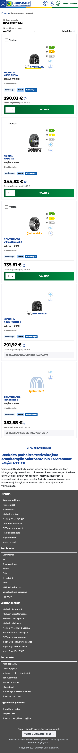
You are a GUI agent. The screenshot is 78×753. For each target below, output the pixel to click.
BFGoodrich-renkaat (13, 528)
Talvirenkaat (9, 509)
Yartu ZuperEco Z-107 (13, 651)
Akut (5, 582)
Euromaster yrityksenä (39, 742)
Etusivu (12, 739)
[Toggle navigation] (3, 3)
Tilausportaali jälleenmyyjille (17, 718)
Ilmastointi (8, 578)
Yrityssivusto (9, 713)
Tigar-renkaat (9, 537)
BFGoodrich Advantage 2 (15, 632)
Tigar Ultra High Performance (17, 642)
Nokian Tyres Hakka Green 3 (16, 628)
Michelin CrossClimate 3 (15, 614)
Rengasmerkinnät (11, 500)
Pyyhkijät (7, 596)
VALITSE (44, 109)
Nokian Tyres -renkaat (13, 519)
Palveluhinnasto (11, 682)
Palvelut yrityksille (59, 739)
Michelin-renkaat (11, 514)
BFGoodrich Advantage (14, 637)
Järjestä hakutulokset (12, 28)
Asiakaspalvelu (10, 664)
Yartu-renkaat (9, 542)
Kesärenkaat (9, 505)
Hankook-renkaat (11, 533)
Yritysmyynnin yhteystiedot (16, 673)
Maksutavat (8, 687)
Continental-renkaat (12, 523)
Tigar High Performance (15, 646)
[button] (68, 30)
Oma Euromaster (11, 709)
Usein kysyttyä (10, 668)
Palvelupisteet (41, 739)
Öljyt (5, 573)
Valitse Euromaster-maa (38, 734)
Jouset (6, 568)
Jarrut (6, 559)
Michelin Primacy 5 (12, 609)
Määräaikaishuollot (12, 587)
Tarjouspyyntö (10, 678)
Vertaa (12, 40)
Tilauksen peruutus (12, 696)
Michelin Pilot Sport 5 (13, 618)
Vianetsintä (8, 555)
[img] (50, 61)
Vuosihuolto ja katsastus (15, 592)
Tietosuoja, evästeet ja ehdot (17, 691)
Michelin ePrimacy (12, 623)
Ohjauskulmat (10, 564)
